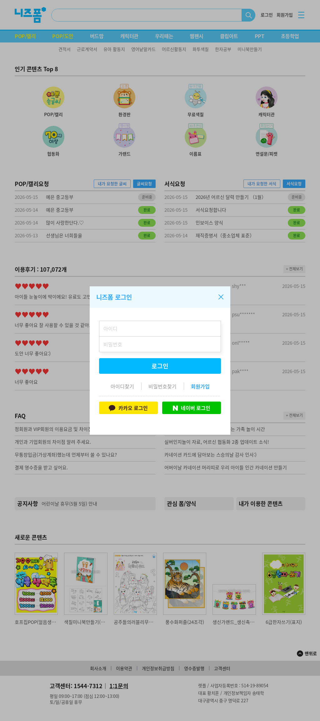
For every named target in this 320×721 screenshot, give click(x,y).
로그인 (160, 366)
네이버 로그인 (191, 408)
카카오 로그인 (128, 408)
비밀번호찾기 (162, 386)
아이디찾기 (122, 386)
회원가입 (200, 386)
